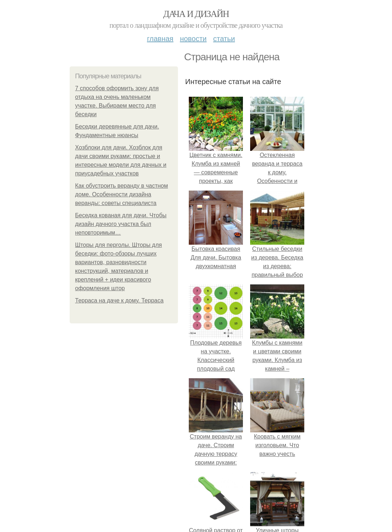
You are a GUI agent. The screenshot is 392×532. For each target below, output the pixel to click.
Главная (160, 39)
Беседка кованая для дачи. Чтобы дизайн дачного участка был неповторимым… (120, 224)
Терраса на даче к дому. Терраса (119, 300)
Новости (193, 39)
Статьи (224, 39)
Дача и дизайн (196, 14)
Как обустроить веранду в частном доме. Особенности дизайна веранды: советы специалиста (121, 194)
